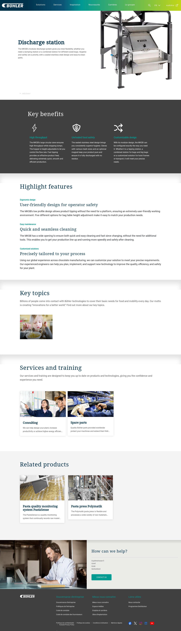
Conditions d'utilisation (100, 623)
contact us (101, 577)
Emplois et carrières (99, 610)
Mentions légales (116, 623)
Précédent (25, 93)
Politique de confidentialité (65, 623)
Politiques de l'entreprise (65, 606)
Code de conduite (62, 610)
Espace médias (98, 606)
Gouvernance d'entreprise (65, 602)
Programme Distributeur (137, 606)
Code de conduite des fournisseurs (69, 614)
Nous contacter (134, 602)
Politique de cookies (83, 623)
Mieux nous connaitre (100, 602)
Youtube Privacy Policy (66, 625)
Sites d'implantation (99, 614)
